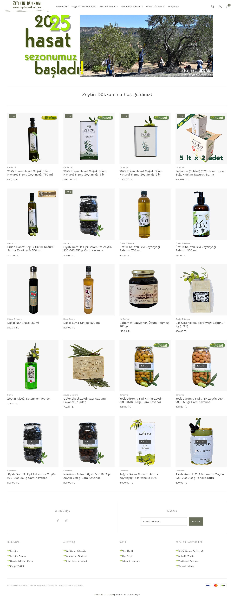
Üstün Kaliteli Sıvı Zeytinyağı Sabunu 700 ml (139, 248)
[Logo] (27, 6)
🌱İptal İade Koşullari (75, 561)
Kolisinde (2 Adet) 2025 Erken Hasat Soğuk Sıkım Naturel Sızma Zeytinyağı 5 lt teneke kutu (201, 172)
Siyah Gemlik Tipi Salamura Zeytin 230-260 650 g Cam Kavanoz (87, 248)
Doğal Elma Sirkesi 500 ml (81, 322)
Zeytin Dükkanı (126, 243)
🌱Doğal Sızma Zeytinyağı (189, 551)
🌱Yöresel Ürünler (185, 566)
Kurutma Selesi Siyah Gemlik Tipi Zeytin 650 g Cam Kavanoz (86, 476)
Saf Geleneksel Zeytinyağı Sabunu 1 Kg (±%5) (201, 324)
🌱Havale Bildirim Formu (20, 561)
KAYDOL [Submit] (196, 521)
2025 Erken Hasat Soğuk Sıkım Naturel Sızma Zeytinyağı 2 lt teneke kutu (141, 172)
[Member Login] (219, 6)
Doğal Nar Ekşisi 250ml (23, 322)
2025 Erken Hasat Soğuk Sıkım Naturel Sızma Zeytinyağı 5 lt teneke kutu (85, 172)
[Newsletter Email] (164, 521)
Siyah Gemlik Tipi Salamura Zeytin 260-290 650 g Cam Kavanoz (31, 476)
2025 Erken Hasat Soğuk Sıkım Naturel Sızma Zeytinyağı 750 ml (30, 172)
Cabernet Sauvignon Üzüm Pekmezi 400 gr (144, 324)
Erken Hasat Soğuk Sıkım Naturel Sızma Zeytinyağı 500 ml (30, 248)
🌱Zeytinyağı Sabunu (187, 561)
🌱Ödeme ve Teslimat (75, 556)
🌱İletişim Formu (16, 556)
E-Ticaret (109, 595)
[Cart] (226, 6)
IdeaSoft (98, 594)
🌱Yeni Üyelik (126, 551)
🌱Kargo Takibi (15, 566)
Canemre (11, 167)
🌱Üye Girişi (125, 556)
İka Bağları (124, 319)
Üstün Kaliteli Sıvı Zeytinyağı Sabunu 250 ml (196, 248)
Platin (10, 395)
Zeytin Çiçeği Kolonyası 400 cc (28, 398)
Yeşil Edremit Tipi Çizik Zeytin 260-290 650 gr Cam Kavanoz (200, 400)
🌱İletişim (12, 551)
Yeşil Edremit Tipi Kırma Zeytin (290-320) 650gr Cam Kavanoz (140, 400)
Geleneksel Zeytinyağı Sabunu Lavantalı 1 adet (84, 400)
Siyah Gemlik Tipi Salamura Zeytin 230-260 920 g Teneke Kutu (200, 476)
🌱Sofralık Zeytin (185, 556)
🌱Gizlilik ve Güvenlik (74, 551)
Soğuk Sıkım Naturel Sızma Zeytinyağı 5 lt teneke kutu (138, 476)
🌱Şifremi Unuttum (129, 561)
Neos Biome (69, 319)
